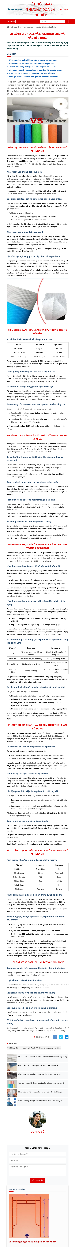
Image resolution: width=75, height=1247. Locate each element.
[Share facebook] (55, 1037)
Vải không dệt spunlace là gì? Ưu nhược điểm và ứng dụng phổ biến (34, 1048)
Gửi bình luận (38, 1180)
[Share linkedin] (66, 1037)
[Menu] (11, 21)
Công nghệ (15, 27)
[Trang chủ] (8, 27)
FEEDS (66, 10)
